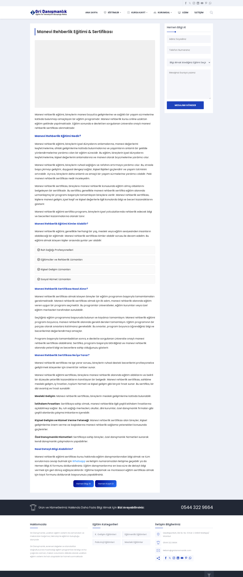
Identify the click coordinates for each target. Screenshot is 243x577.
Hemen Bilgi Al (83, 483)
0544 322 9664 (197, 507)
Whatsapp (78, 461)
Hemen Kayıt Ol (106, 483)
